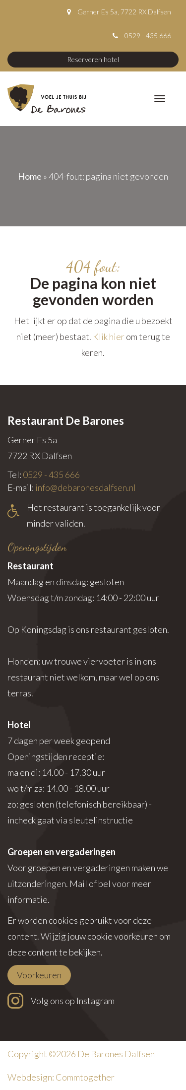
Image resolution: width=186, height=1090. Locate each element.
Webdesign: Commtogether (61, 1077)
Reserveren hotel (93, 59)
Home (30, 176)
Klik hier (108, 336)
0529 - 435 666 (147, 35)
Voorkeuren (39, 974)
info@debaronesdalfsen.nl (85, 487)
